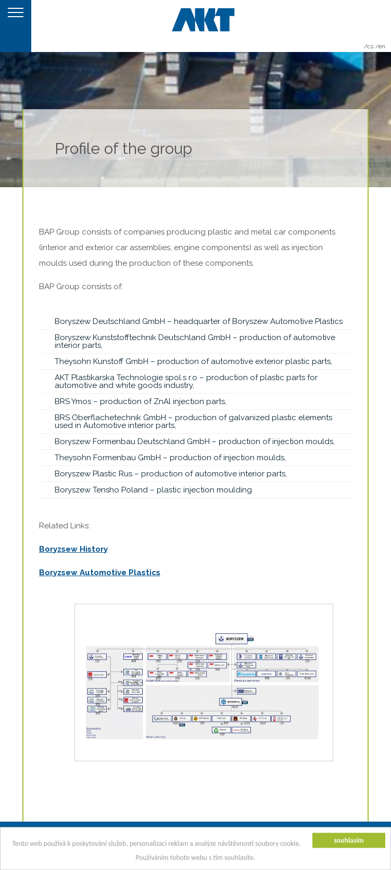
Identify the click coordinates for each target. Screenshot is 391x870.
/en (380, 46)
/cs (368, 46)
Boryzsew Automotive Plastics (99, 572)
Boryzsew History (73, 549)
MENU (15, 26)
